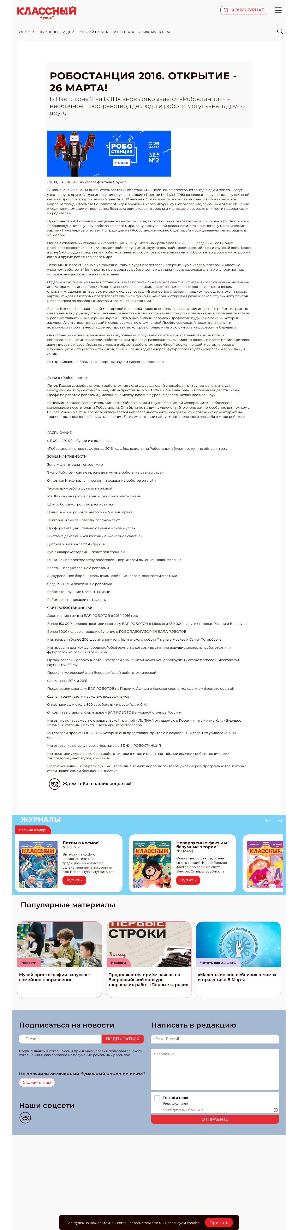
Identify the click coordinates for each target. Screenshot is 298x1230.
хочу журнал (248, 9)
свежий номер (93, 32)
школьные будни (56, 32)
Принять (218, 1222)
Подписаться (123, 1038)
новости (25, 32)
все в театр (123, 32)
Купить (74, 879)
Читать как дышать (218, 963)
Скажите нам (37, 1082)
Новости (29, 963)
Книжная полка (154, 32)
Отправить (215, 1119)
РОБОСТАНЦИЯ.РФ (74, 608)
